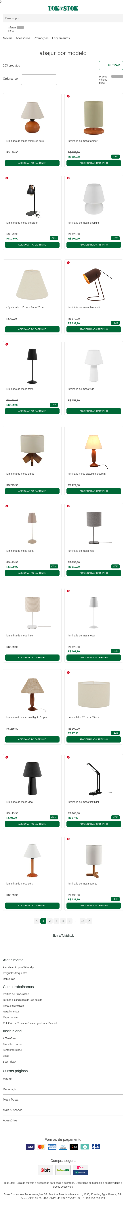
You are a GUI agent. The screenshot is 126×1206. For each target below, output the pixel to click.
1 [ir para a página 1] (43, 920)
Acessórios (23, 38)
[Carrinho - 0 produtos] (121, 8)
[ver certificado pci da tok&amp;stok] (80, 1170)
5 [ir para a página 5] (69, 920)
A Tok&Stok (9, 1038)
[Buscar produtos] (63, 18)
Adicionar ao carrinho (32, 163)
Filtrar (111, 65)
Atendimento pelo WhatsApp (19, 967)
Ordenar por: (11, 78)
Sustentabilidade (12, 1050)
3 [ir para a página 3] (56, 920)
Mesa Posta (63, 1100)
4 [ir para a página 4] (63, 920)
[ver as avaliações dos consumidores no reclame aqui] (63, 1170)
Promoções (41, 38)
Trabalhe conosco (13, 1044)
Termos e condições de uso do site (22, 999)
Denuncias (9, 978)
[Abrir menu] (21, 8)
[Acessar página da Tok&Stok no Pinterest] (68, 943)
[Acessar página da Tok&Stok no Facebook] (48, 943)
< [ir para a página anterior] (36, 920)
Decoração (63, 1089)
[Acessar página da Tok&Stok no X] (78, 943)
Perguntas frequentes (15, 973)
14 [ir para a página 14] (82, 920)
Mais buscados (63, 1110)
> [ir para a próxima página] (89, 920)
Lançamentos (61, 38)
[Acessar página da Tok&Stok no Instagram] (58, 943)
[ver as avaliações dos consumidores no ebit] (45, 1170)
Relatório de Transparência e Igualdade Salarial (30, 1023)
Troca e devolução (13, 1005)
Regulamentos (11, 1011)
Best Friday (9, 1061)
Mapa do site (10, 1017)
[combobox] (39, 79)
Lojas (6, 1055)
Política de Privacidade (16, 994)
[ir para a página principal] (63, 8)
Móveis (7, 38)
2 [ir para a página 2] (50, 920)
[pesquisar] (119, 18)
